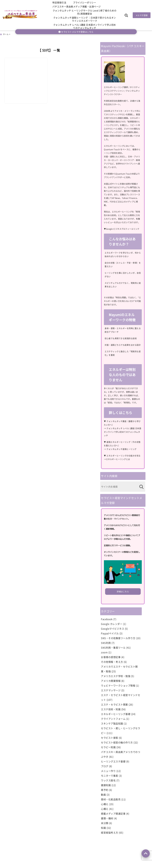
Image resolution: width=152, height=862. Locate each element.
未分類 (104, 823)
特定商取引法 (59, 2)
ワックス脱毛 (108, 780)
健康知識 (106, 785)
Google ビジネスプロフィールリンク (122, 228)
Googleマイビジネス (112, 628)
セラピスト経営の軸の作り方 (117, 742)
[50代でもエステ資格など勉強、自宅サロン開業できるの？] (26, 72)
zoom (104, 652)
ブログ (104, 766)
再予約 (104, 789)
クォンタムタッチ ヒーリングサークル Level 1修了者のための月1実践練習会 (85, 12)
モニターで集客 (109, 775)
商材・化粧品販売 (111, 799)
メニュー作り (108, 770)
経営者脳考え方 (109, 832)
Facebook (107, 619)
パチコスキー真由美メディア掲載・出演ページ (76, 6)
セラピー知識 (108, 747)
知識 (103, 827)
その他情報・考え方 (112, 661)
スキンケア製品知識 (112, 723)
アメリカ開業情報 (111, 680)
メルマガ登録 (142, 15)
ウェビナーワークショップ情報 (118, 685)
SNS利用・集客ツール (113, 647)
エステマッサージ (111, 690)
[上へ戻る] (146, 853)
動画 (103, 794)
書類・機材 (107, 818)
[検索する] (141, 486)
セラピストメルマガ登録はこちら (76, 31)
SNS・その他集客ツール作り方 (118, 638)
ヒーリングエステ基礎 (113, 761)
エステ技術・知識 (111, 709)
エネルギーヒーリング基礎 (115, 713)
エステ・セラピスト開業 (114, 704)
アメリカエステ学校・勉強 (115, 675)
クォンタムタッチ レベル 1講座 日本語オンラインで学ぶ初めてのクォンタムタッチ (84, 26)
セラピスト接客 (109, 737)
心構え (104, 804)
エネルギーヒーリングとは (118, 459)
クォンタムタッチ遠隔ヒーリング (121, 448)
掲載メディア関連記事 (113, 813)
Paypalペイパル (110, 633)
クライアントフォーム (113, 718)
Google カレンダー (111, 623)
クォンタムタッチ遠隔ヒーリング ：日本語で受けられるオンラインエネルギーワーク (84, 19)
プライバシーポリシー (84, 2)
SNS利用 (106, 642)
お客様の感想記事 (111, 657)
